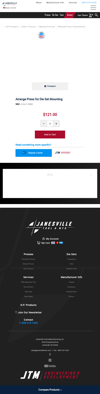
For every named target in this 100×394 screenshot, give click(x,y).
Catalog (71, 282)
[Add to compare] (50, 86)
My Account (50, 239)
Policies (71, 297)
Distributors (72, 287)
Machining (28, 292)
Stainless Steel (71, 269)
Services (73, 2)
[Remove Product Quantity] (44, 124)
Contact (70, 15)
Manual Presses (47, 26)
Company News (71, 292)
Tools (62, 15)
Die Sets (55, 15)
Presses (48, 15)
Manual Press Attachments (72, 26)
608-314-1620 (89, 2)
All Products (12, 26)
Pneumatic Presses (28, 259)
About (39, 2)
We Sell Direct (28, 287)
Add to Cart (50, 134)
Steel (71, 264)
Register (85, 15)
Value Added (28, 297)
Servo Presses (28, 269)
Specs (50, 175)
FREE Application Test (28, 282)
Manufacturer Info (55, 2)
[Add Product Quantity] (56, 124)
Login (79, 15)
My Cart (50, 243)
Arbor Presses (29, 26)
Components (71, 259)
